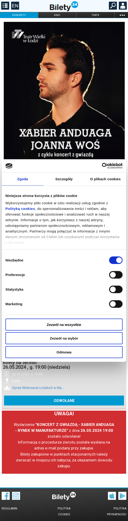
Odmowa (63, 352)
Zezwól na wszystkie (64, 324)
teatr (95, 15)
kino (57, 15)
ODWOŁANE (64, 400)
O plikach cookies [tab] (105, 179)
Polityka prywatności (116, 511)
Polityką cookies (20, 209)
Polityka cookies (64, 511)
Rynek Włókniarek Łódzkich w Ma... (38, 388)
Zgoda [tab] (22, 179)
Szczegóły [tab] (64, 179)
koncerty (19, 15)
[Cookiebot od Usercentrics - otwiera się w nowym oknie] (102, 166)
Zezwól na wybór (64, 338)
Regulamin (9, 508)
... (122, 15)
